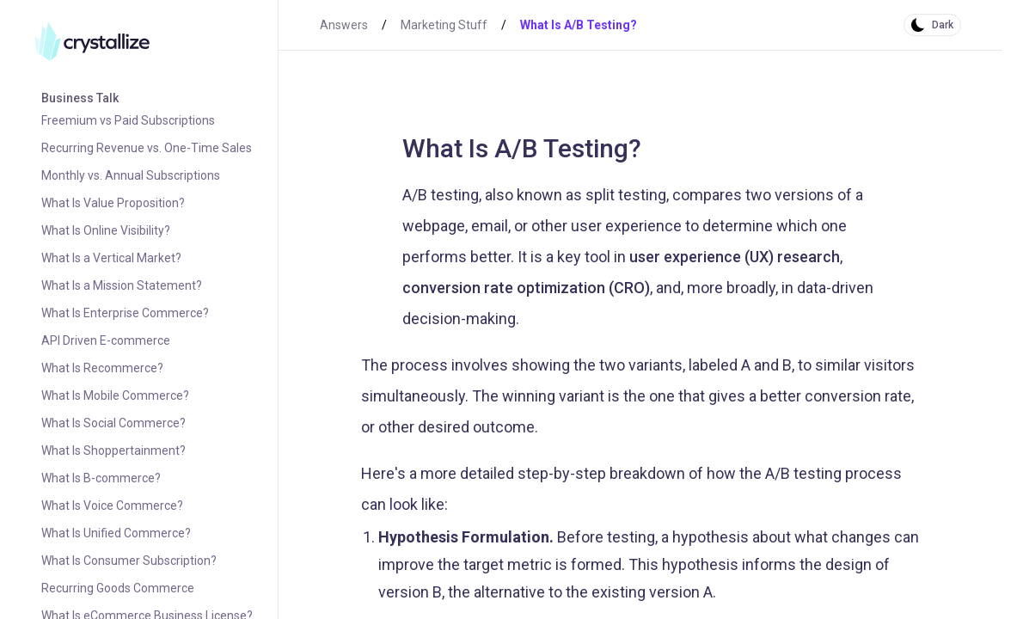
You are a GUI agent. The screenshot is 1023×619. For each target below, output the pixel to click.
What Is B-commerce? (101, 478)
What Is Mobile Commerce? (115, 395)
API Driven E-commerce (105, 340)
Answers (344, 25)
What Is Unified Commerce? (116, 533)
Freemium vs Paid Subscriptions (128, 120)
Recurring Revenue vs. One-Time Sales (146, 148)
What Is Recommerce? (102, 368)
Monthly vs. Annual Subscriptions (130, 175)
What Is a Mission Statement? (121, 285)
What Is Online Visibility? (105, 230)
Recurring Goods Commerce (117, 588)
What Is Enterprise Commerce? (125, 313)
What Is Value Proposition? (113, 203)
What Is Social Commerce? (113, 423)
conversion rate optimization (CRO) (526, 288)
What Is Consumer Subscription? (129, 560)
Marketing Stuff (444, 25)
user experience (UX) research (734, 257)
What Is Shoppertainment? (113, 450)
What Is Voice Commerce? (112, 505)
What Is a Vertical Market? (111, 258)
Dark (942, 25)
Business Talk (80, 98)
